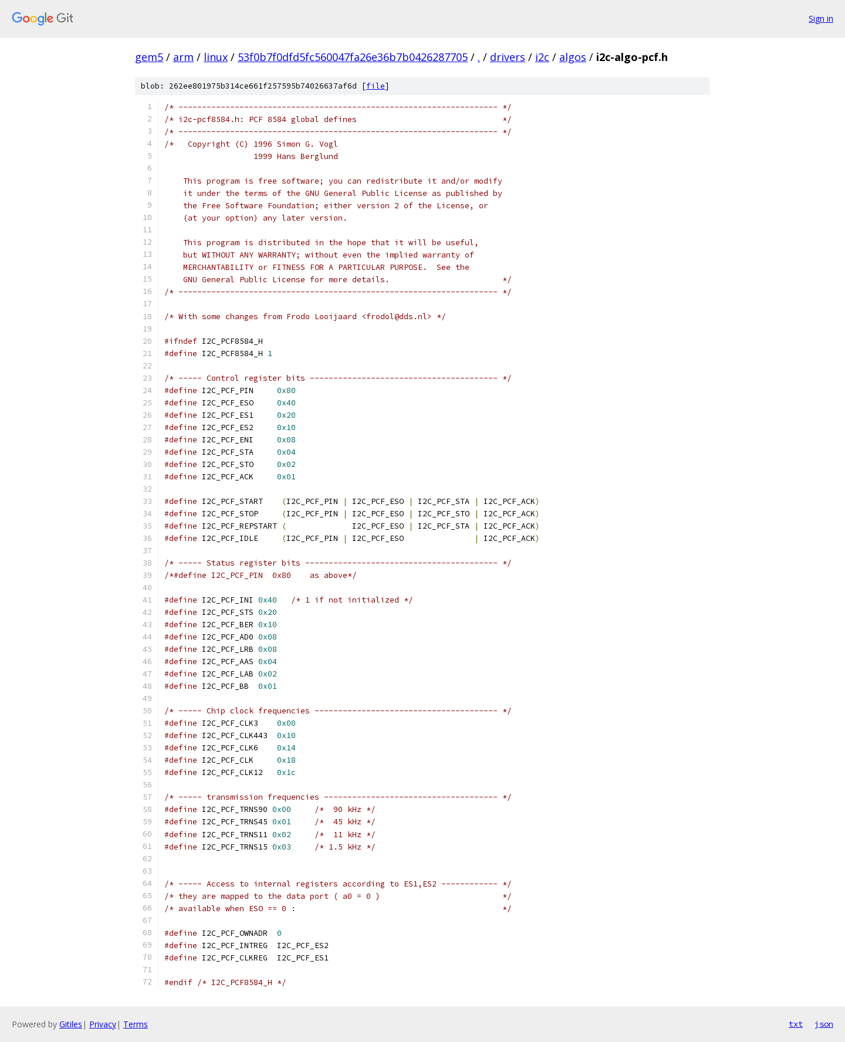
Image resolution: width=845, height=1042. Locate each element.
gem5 (149, 57)
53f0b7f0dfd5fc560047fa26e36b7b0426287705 (353, 57)
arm (183, 57)
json (823, 1024)
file (375, 86)
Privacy (102, 1024)
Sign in (821, 18)
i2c (542, 57)
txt (796, 1024)
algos (572, 57)
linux (216, 57)
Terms (135, 1024)
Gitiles (70, 1024)
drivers (507, 57)
